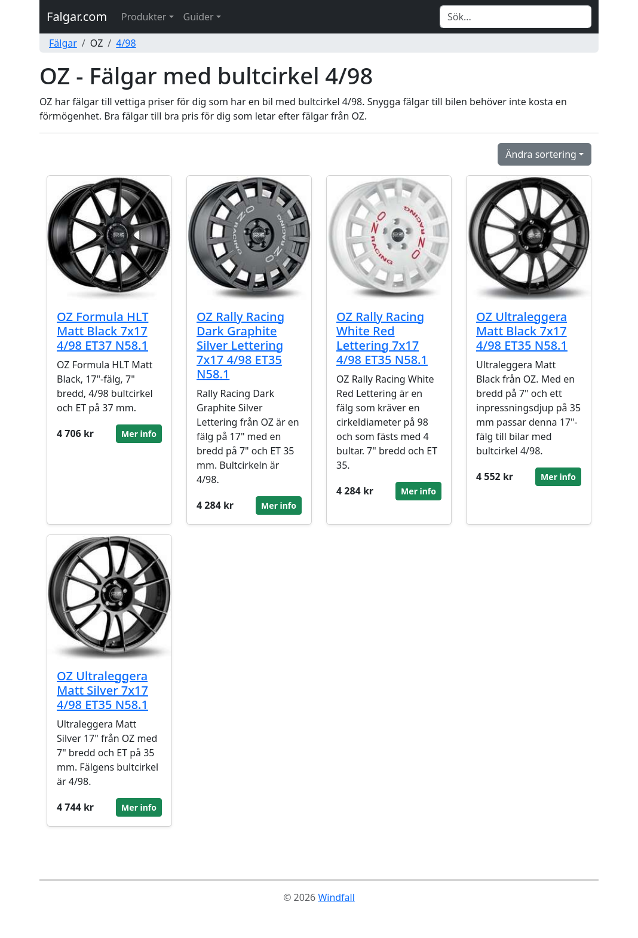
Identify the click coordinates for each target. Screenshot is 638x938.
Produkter (143, 16)
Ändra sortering (540, 154)
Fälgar (63, 43)
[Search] (515, 16)
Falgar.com (77, 16)
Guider (198, 16)
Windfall (336, 897)
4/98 (126, 43)
